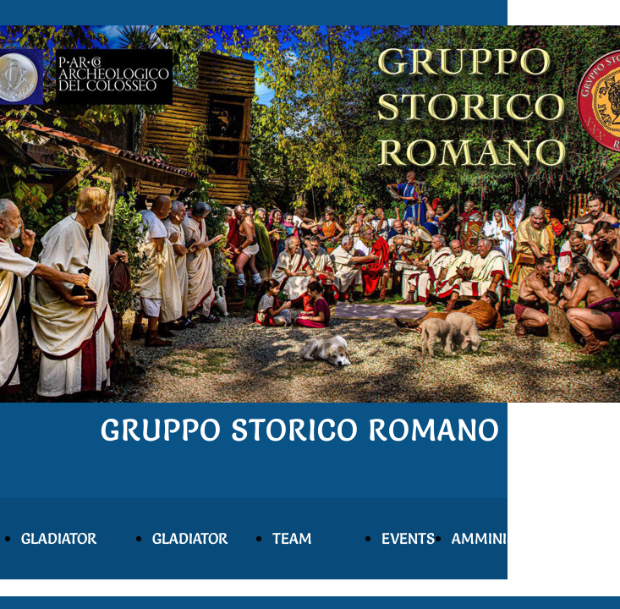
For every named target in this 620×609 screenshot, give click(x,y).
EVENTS (408, 538)
